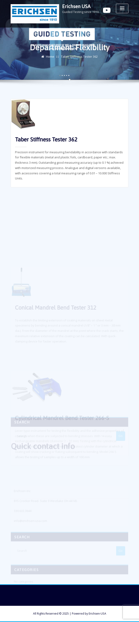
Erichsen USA (76, 6)
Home (50, 57)
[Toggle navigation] (122, 8)
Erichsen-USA (97, 614)
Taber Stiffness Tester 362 (79, 57)
